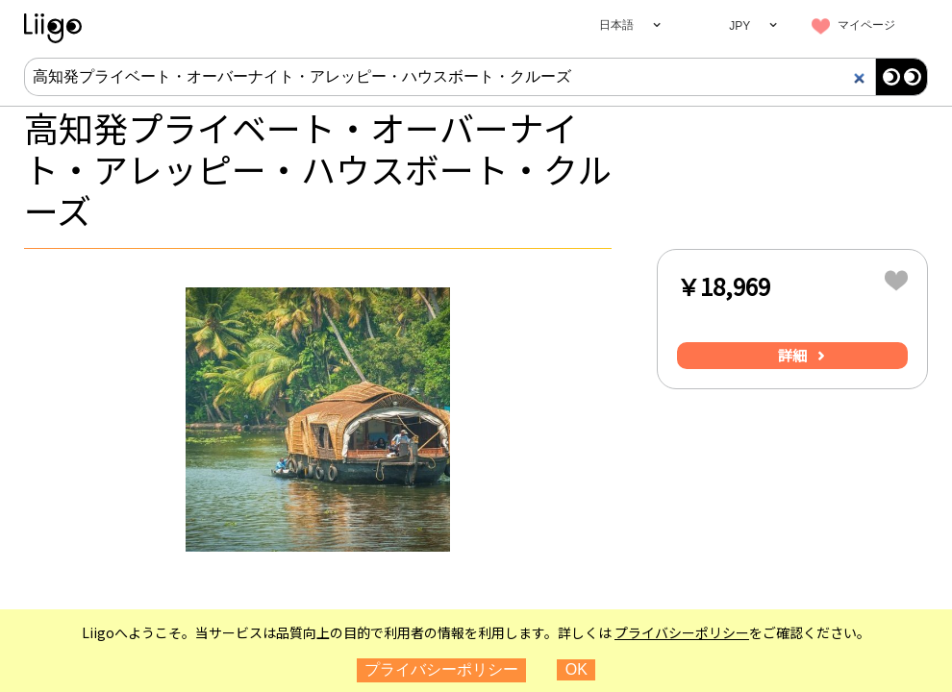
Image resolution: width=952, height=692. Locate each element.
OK (576, 669)
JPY (739, 26)
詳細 (792, 355)
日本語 (616, 25)
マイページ (866, 25)
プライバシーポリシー (681, 632)
